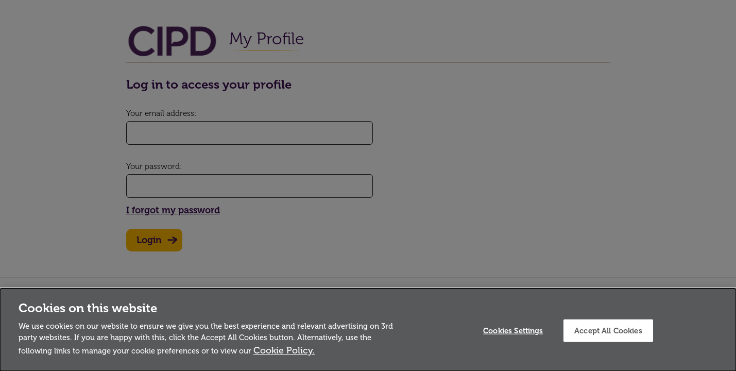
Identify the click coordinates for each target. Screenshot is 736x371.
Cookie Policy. (284, 350)
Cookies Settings (513, 330)
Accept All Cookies (608, 330)
